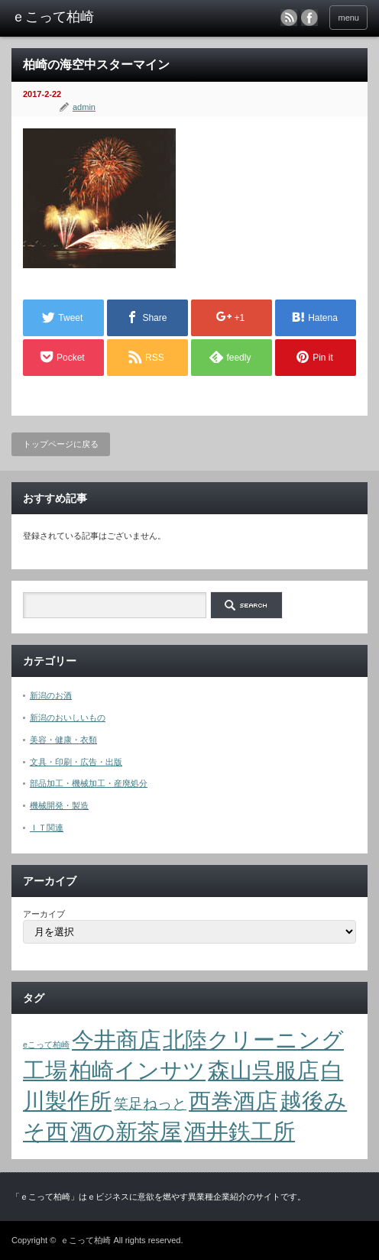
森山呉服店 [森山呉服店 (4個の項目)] (263, 1070)
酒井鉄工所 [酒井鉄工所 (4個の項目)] (239, 1131)
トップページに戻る (61, 444)
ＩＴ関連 (46, 827)
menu (348, 17)
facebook (309, 17)
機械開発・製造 (59, 805)
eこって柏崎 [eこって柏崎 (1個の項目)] (46, 1044)
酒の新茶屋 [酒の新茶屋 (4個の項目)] (126, 1131)
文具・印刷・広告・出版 (76, 761)
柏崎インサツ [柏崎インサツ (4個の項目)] (138, 1070)
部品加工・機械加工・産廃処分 (88, 783)
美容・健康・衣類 (63, 739)
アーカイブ (44, 913)
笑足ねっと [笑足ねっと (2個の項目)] (150, 1104)
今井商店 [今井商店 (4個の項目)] (116, 1039)
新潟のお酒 (51, 695)
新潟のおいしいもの (67, 717)
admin (84, 107)
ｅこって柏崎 (85, 1240)
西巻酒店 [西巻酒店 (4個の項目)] (233, 1100)
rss (288, 17)
